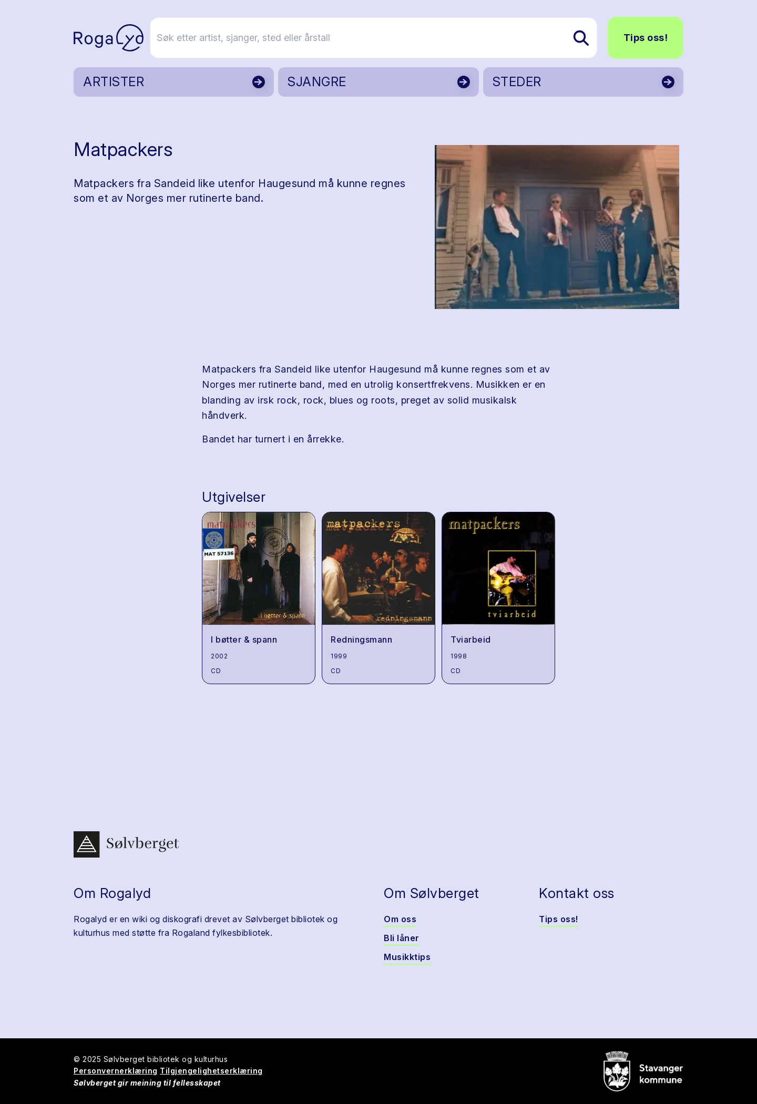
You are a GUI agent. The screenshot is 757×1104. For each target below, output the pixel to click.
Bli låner (402, 938)
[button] (557, 227)
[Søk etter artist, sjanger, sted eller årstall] (383, 37)
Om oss (400, 919)
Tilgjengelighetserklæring (211, 1070)
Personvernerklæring (116, 1070)
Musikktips (407, 957)
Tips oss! (645, 37)
